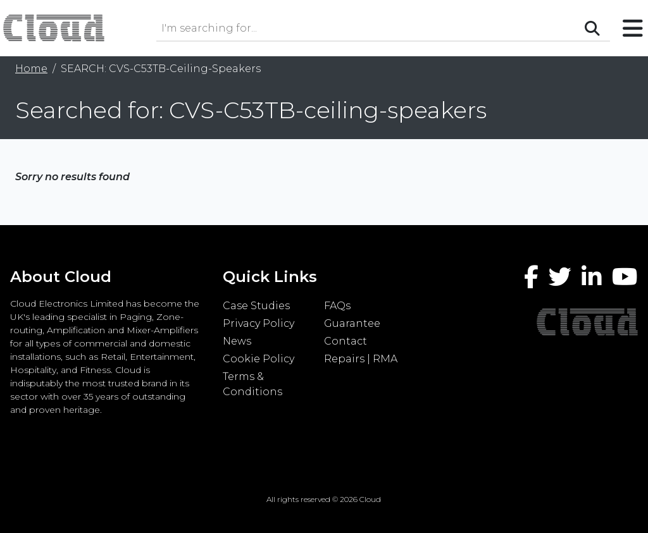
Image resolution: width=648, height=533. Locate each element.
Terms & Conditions (252, 384)
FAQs (337, 306)
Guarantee (352, 323)
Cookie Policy (258, 359)
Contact (345, 341)
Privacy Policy (258, 323)
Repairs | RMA (360, 359)
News (237, 341)
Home (31, 69)
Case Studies (256, 306)
